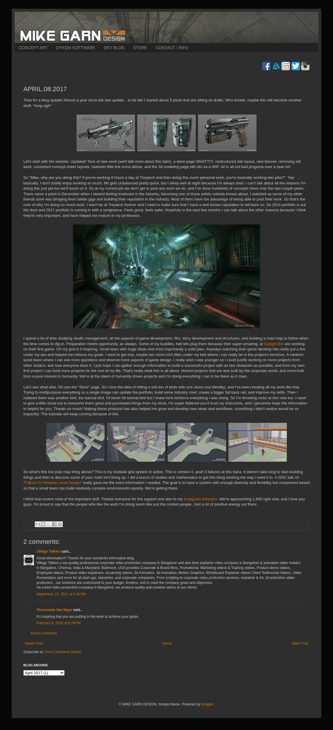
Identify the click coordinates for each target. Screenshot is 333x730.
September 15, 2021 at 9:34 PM (61, 594)
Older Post (300, 643)
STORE (140, 47)
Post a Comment (44, 633)
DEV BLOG (114, 47)
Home (167, 643)
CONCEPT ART (33, 47)
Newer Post (34, 643)
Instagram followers (200, 499)
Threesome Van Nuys (54, 610)
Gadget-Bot (274, 344)
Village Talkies (48, 551)
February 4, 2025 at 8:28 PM (59, 623)
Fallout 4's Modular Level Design (53, 482)
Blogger (207, 704)
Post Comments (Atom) (63, 652)
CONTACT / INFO (172, 47)
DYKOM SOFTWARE (75, 47)
